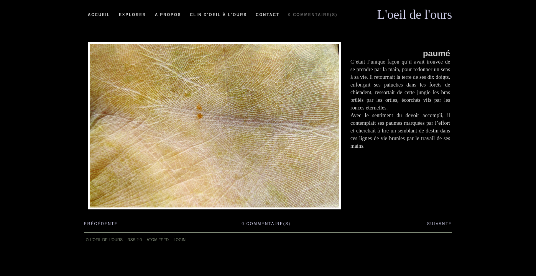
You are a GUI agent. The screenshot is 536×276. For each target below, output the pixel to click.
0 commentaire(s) (312, 15)
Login (180, 240)
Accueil (99, 15)
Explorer (132, 15)
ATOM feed (158, 240)
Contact (268, 15)
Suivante (439, 224)
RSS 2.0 (135, 240)
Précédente (101, 224)
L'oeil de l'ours (414, 13)
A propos (168, 15)
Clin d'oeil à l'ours (218, 15)
